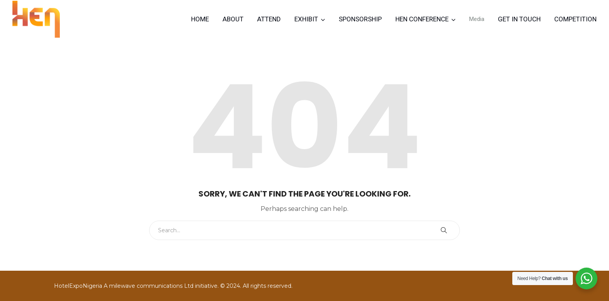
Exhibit (306, 19)
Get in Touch (519, 19)
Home (200, 19)
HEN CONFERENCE (422, 19)
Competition (575, 19)
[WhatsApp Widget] (586, 278)
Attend (269, 19)
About (233, 19)
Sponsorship (360, 19)
